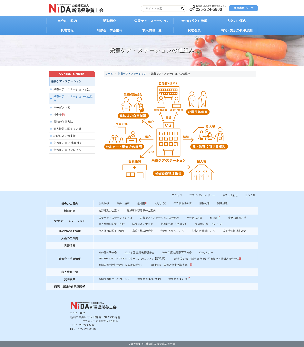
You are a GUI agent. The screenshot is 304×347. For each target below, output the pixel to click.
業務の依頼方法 (63, 121)
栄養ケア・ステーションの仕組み (73, 98)
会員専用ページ (243, 8)
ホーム (109, 73)
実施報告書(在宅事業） (68, 142)
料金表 (58, 114)
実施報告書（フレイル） (69, 149)
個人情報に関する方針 (68, 128)
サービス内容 (62, 107)
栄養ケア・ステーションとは (72, 89)
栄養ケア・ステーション (132, 73)
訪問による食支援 (65, 135)
